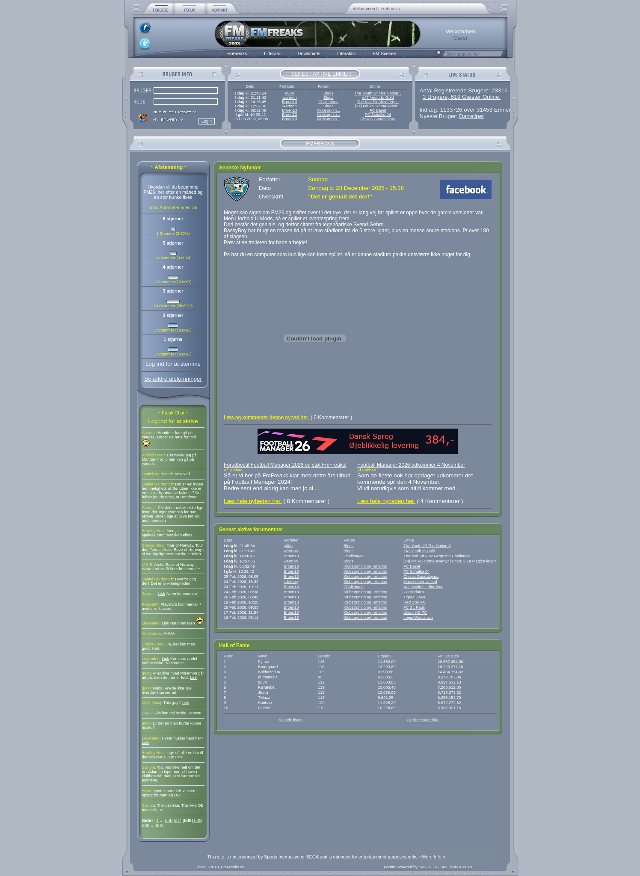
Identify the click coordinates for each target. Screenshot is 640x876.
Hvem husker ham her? (182, 738)
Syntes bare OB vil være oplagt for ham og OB (169, 793)
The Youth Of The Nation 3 (377, 93)
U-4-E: (148, 564)
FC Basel (378, 110)
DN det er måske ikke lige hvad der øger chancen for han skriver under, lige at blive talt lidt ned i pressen (173, 514)
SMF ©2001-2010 (456, 867)
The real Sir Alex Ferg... (378, 102)
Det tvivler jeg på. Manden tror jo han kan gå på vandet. (170, 459)
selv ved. (183, 474)
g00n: (147, 673)
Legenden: (151, 623)
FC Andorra (413, 592)
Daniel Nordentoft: (158, 474)
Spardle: (149, 433)
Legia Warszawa (418, 618)
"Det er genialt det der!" (340, 196)
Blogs (328, 93)
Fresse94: (151, 604)
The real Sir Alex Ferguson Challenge (436, 556)
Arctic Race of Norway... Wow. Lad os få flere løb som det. (171, 566)
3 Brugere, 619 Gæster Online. (462, 97)
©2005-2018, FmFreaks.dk (220, 867)
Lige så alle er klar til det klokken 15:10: (172, 755)
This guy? (172, 703)
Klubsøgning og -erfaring (365, 566)
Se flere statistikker (424, 720)
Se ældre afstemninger (173, 379)
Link (161, 594)
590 (146, 825)
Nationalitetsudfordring (423, 587)
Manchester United (420, 582)
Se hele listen (290, 720)
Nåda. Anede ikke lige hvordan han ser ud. (167, 690)
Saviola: (149, 767)
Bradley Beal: (154, 531)
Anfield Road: (154, 455)
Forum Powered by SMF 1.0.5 (410, 867)
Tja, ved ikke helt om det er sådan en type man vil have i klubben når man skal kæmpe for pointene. (171, 773)
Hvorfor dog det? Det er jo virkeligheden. (169, 581)
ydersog (291, 582)
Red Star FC (414, 602)
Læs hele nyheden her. (253, 501)
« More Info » (431, 856)
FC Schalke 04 (378, 114)
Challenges (328, 102)
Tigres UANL (414, 597)
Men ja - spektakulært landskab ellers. (168, 533)
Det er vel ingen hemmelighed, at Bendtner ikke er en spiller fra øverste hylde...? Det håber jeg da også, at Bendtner (172, 490)
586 (168, 820)
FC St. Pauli (414, 607)
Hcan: (147, 791)
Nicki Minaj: (152, 703)
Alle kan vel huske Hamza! (177, 713)
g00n (289, 93)
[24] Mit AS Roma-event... (377, 106)
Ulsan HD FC (415, 612)
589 (198, 820)
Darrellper (471, 116)
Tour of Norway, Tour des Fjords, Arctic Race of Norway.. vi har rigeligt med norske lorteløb (173, 549)
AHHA (169, 633)
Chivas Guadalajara (377, 119)
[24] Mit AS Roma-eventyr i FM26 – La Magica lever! (449, 561)
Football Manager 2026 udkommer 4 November (411, 465)
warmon (289, 97)
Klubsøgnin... (328, 110)
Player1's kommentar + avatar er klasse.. (171, 606)
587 (177, 820)
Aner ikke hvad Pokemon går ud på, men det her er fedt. (173, 675)
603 (159, 825)
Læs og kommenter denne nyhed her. (266, 417)
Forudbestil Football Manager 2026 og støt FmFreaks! (285, 465)
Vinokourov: (152, 633)
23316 (499, 90)
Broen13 (289, 102)
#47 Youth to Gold (378, 97)
